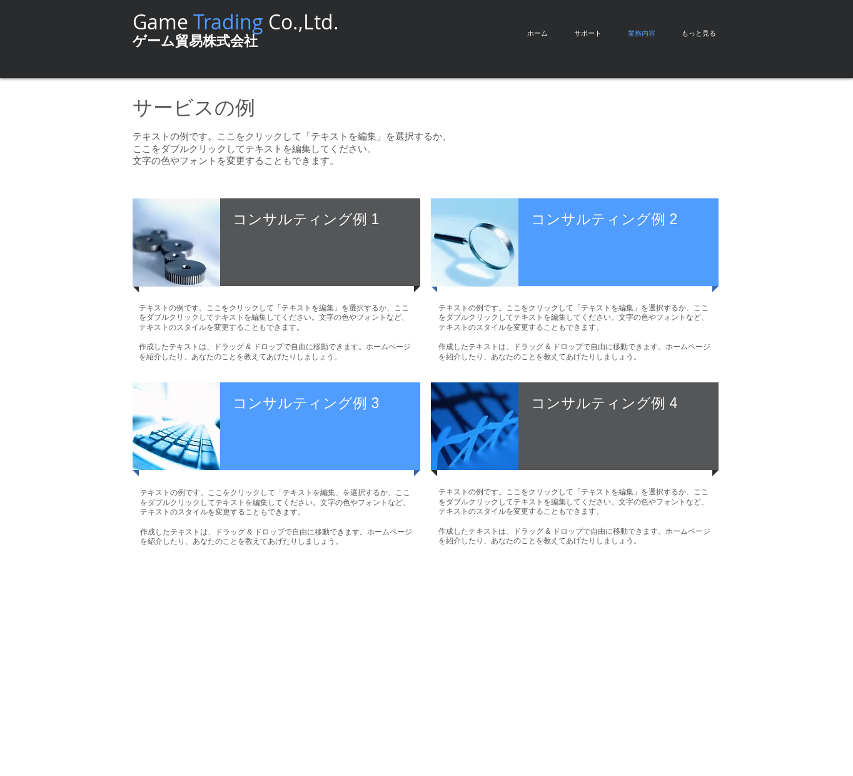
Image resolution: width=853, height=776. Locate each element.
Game (163, 21)
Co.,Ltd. (266, 21)
